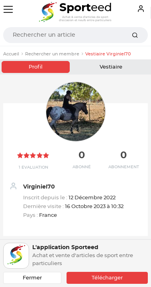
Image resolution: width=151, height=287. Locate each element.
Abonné (82, 167)
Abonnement (123, 167)
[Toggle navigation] (8, 9)
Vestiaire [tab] (111, 67)
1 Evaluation (33, 167)
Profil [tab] (36, 67)
